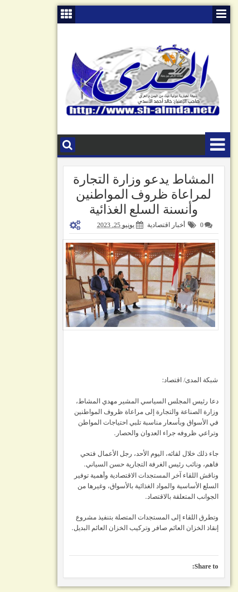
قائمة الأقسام (193, 144)
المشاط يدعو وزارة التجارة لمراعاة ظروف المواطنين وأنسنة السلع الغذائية (118, 194)
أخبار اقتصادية (142, 225)
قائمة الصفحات (197, 14)
